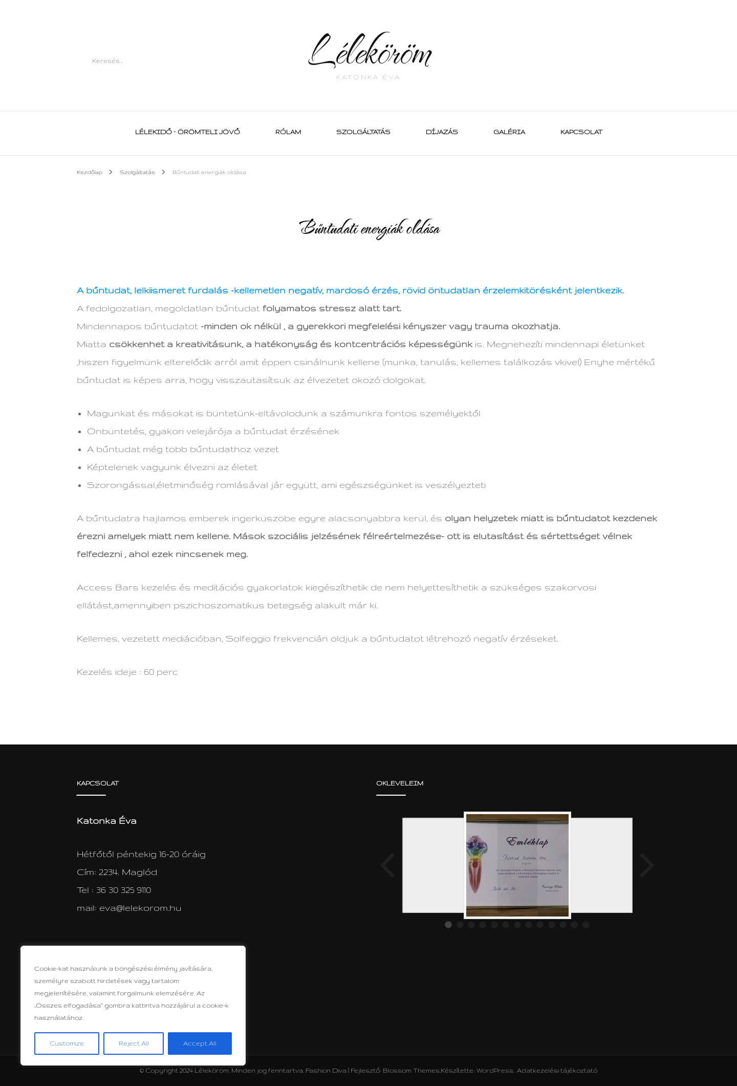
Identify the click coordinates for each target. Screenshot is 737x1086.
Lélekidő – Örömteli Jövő (187, 132)
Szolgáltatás (363, 132)
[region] (133, 1006)
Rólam (288, 132)
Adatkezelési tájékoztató (557, 1070)
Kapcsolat (581, 132)
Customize (67, 1043)
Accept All (199, 1043)
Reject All (134, 1043)
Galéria (509, 132)
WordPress (494, 1070)
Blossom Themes (411, 1070)
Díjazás (442, 132)
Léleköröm (368, 50)
